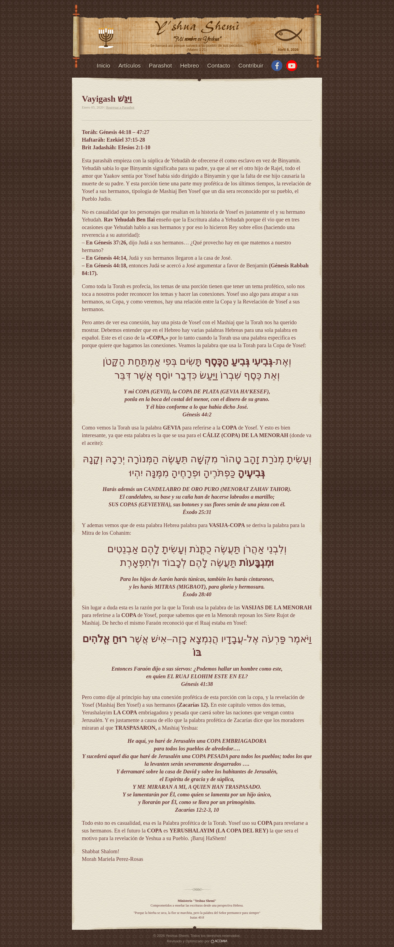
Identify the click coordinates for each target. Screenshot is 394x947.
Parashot (160, 65)
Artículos (129, 65)
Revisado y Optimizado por (197, 941)
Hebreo (189, 65)
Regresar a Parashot (120, 107)
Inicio (103, 65)
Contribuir (250, 65)
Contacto (218, 65)
